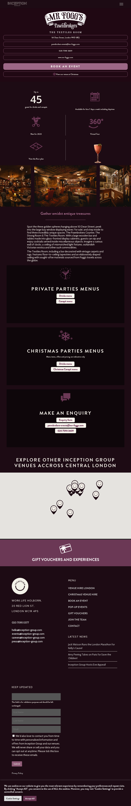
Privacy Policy (17, 773)
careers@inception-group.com (28, 637)
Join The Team (77, 620)
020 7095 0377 (20, 622)
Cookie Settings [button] (13, 798)
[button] (121, 4)
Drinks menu (65, 296)
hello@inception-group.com (27, 630)
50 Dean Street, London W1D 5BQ (66, 37)
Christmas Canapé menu (65, 369)
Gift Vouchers (78, 613)
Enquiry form (65, 420)
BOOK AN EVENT (65, 66)
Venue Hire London (81, 588)
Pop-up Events (77, 607)
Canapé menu (65, 301)
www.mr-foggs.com (65, 57)
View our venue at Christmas (65, 74)
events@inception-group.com (28, 633)
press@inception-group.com (27, 641)
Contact (74, 626)
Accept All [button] (29, 798)
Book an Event (78, 601)
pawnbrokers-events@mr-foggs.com (65, 44)
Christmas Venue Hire (83, 594)
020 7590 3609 (65, 50)
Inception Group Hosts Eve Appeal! (87, 664)
